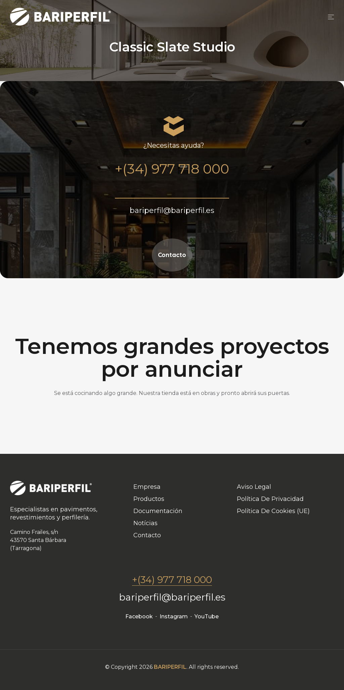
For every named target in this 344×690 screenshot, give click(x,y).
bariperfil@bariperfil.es (172, 597)
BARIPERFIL (170, 667)
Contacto (172, 255)
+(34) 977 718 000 (172, 579)
